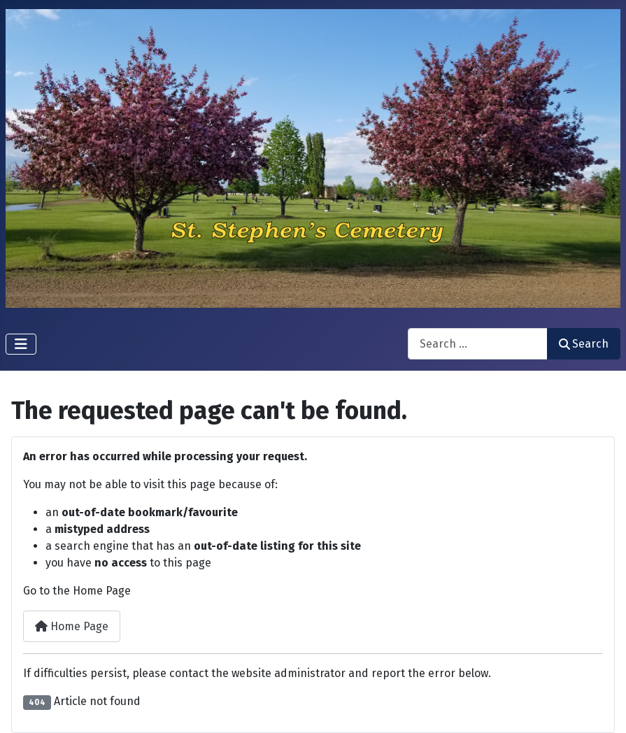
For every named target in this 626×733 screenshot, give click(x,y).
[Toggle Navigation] (21, 344)
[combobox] (478, 344)
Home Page (71, 626)
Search (584, 343)
